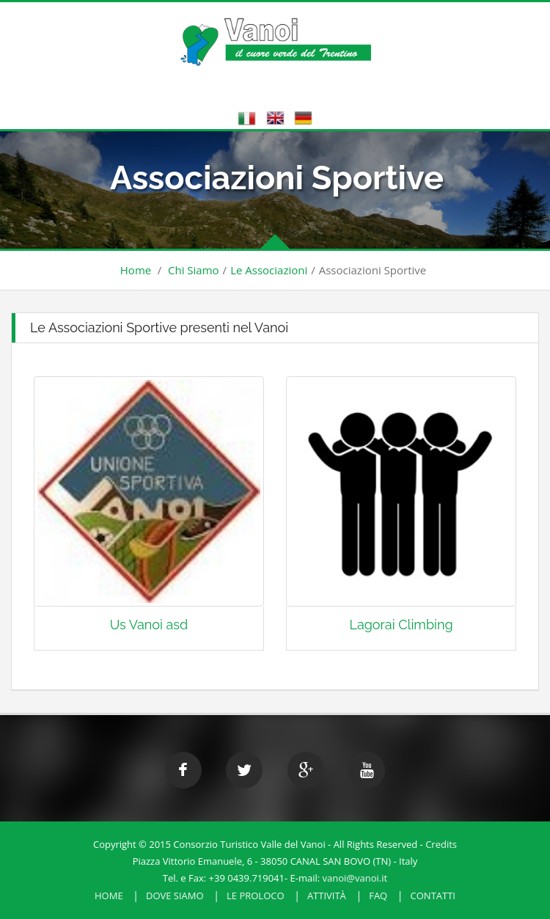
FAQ (378, 895)
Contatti (433, 895)
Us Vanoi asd (149, 624)
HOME (109, 895)
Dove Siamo (175, 895)
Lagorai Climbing (400, 624)
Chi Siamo (193, 270)
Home (135, 270)
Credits (441, 844)
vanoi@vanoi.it (355, 878)
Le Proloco (256, 895)
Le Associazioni (268, 270)
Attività (326, 895)
